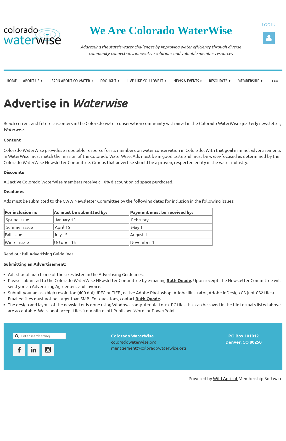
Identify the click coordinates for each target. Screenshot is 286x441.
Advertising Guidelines (51, 253)
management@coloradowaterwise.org (149, 347)
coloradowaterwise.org (133, 341)
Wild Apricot (225, 378)
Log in (269, 38)
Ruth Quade (179, 280)
